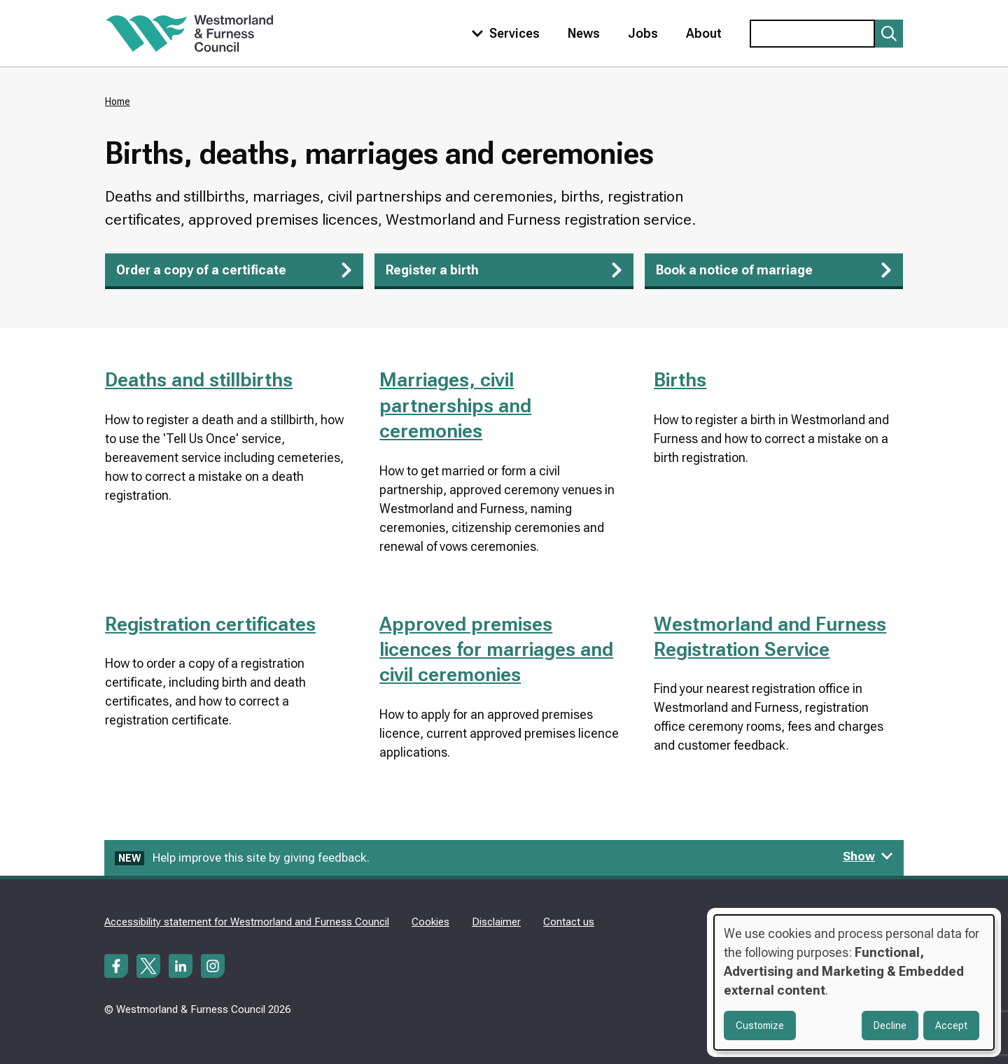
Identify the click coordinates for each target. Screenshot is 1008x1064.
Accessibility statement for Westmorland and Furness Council (246, 922)
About (704, 33)
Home (117, 101)
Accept (951, 1025)
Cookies (430, 922)
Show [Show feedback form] (868, 856)
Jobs (643, 33)
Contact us (568, 922)
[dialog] (854, 982)
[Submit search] (889, 34)
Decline (890, 1025)
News (584, 33)
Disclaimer (496, 922)
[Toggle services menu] (502, 33)
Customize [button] (760, 1025)
